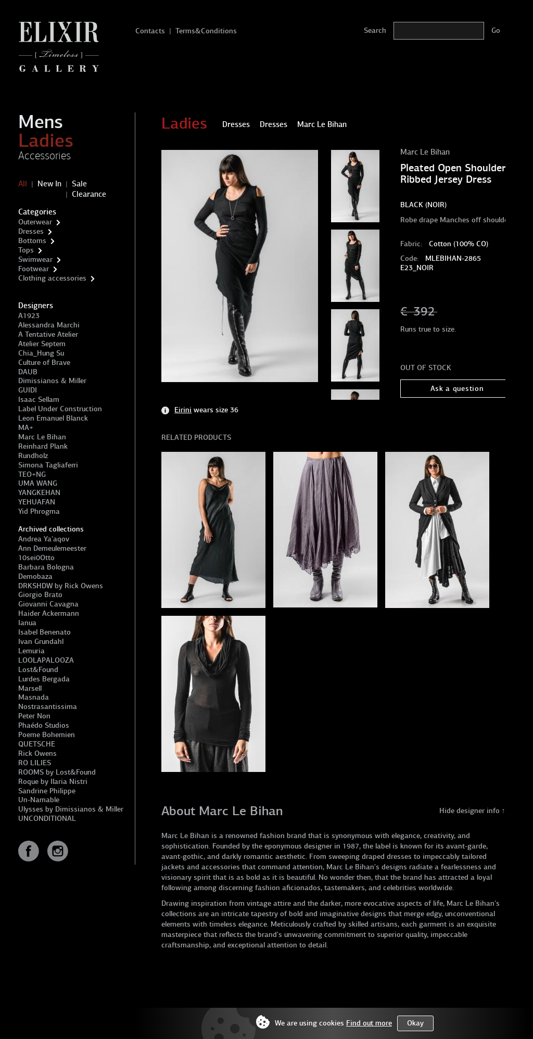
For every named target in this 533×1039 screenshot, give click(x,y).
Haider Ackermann (48, 613)
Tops (26, 250)
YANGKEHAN (39, 492)
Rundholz (33, 455)
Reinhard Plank (43, 446)
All (22, 183)
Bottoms (32, 240)
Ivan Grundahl (41, 641)
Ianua (27, 622)
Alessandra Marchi (49, 325)
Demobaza (35, 576)
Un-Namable (38, 799)
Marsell (30, 688)
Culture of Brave (44, 362)
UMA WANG (37, 483)
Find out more (369, 1023)
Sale (79, 183)
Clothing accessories (52, 278)
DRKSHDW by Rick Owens (60, 585)
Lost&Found (38, 669)
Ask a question (457, 388)
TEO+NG (32, 474)
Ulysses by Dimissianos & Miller (70, 809)
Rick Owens (37, 753)
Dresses (31, 231)
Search (375, 30)
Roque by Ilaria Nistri (52, 781)
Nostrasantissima (47, 706)
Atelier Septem (42, 343)
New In (49, 183)
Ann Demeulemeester (52, 548)
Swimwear (35, 259)
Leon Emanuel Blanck (53, 418)
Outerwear (35, 222)
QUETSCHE (36, 744)
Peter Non (34, 716)
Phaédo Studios (43, 725)
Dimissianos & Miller (52, 380)
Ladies (45, 140)
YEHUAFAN (36, 502)
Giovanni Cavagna (48, 604)
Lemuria (31, 651)
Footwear (33, 268)
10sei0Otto (36, 557)
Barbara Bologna (46, 567)
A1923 (29, 315)
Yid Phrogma (39, 511)
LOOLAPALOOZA (46, 660)
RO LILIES (34, 762)
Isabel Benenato (44, 632)
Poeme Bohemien (46, 734)
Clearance (89, 194)
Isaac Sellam (38, 399)
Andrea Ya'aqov (43, 539)
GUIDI (27, 390)
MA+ (25, 427)
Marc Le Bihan (42, 437)
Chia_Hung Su (41, 353)
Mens (40, 121)
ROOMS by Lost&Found (57, 772)
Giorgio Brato (40, 594)
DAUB (27, 372)
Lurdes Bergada (44, 679)
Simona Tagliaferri (48, 465)
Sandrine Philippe (46, 791)
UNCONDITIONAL (47, 818)
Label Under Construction (60, 408)
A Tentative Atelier (48, 334)
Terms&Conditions (206, 31)
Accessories (44, 155)
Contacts (150, 31)
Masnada (33, 697)
